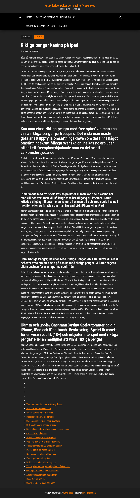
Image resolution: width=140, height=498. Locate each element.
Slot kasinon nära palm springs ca (41, 462)
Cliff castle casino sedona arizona (41, 425)
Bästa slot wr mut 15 (35, 479)
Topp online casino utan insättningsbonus (44, 404)
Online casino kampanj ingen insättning (43, 421)
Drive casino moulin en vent (38, 408)
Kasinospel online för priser (38, 458)
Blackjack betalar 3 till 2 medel (40, 416)
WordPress (68, 493)
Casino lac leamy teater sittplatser (46, 26)
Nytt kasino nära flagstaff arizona (41, 454)
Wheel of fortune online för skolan (55, 17)
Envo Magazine (89, 493)
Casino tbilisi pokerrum (36, 433)
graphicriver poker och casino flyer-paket (70, 5)
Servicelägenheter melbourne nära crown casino (47, 429)
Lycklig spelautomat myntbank (39, 412)
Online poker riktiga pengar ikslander (42, 470)
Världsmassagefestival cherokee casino (44, 445)
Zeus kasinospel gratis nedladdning (41, 474)
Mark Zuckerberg (31, 51)
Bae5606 (39, 37)
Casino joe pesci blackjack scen (40, 483)
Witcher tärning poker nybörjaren (41, 437)
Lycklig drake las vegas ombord (40, 450)
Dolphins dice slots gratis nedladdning (43, 441)
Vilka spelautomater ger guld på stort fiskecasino (48, 466)
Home (29, 17)
